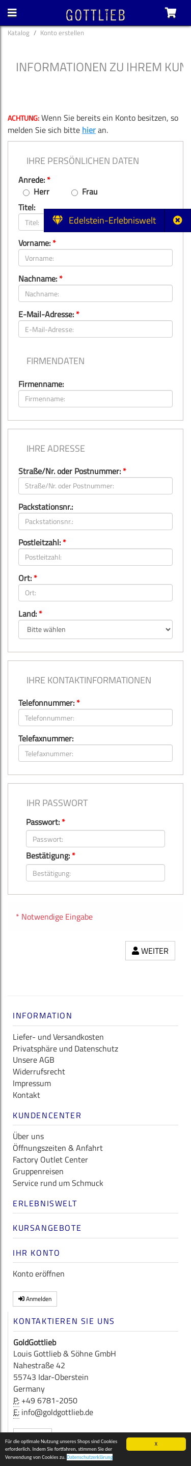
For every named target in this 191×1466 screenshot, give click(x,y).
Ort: (27, 578)
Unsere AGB (33, 1060)
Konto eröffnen (39, 1273)
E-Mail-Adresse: (48, 314)
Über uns (28, 1136)
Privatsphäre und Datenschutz (65, 1048)
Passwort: (45, 822)
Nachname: (40, 278)
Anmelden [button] (34, 1299)
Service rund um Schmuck (58, 1183)
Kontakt (26, 1095)
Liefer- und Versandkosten (58, 1037)
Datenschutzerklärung (90, 1458)
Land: (30, 613)
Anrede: (34, 180)
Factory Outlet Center (50, 1159)
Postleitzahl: (42, 542)
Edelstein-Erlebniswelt (104, 220)
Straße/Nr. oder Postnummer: (72, 471)
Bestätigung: (50, 856)
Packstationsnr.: (45, 507)
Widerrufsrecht (39, 1071)
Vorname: (37, 243)
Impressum (32, 1083)
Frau (90, 192)
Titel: (26, 207)
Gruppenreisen (38, 1171)
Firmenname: (41, 384)
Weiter (150, 951)
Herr (41, 192)
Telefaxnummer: (45, 738)
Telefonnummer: (49, 703)
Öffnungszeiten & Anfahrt (58, 1148)
